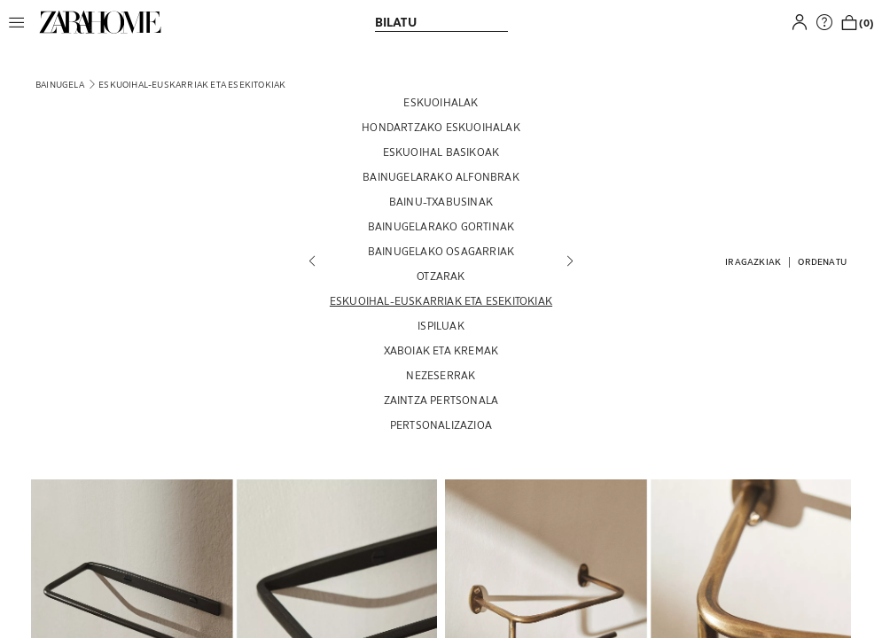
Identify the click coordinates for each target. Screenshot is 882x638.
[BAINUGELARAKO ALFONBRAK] (441, 176)
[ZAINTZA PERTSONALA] (441, 400)
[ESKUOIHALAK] (441, 102)
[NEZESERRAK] (441, 375)
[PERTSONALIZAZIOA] (441, 424)
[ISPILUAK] (441, 325)
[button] (21, 22)
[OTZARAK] (441, 275)
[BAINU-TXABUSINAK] (441, 201)
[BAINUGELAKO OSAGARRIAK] (441, 251)
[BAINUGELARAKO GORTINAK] (441, 226)
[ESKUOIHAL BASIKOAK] (441, 151)
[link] (100, 22)
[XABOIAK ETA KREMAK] (441, 350)
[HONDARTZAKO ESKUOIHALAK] (441, 127)
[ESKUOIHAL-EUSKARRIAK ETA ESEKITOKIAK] (441, 300)
